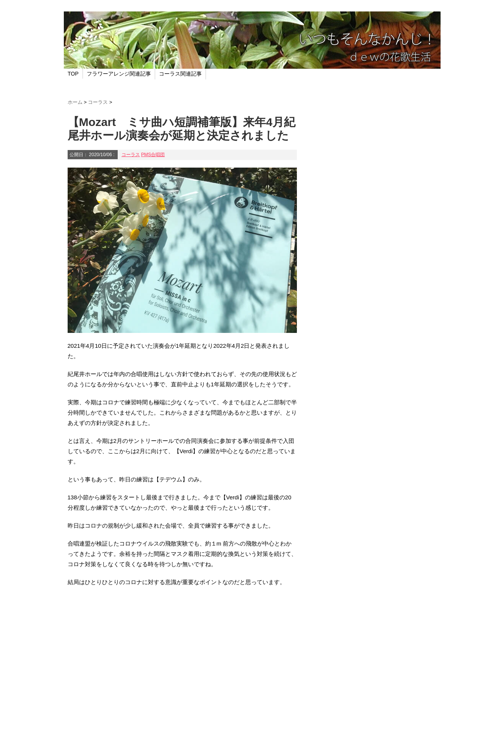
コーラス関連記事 (180, 74)
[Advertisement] (182, 658)
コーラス (131, 154)
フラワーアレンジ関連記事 (119, 74)
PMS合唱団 (153, 154)
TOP (73, 74)
